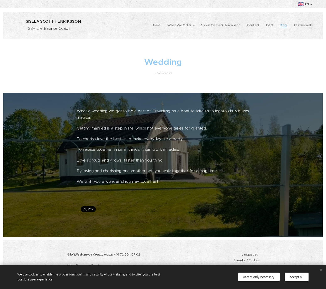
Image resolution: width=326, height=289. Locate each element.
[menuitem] (171, 25)
